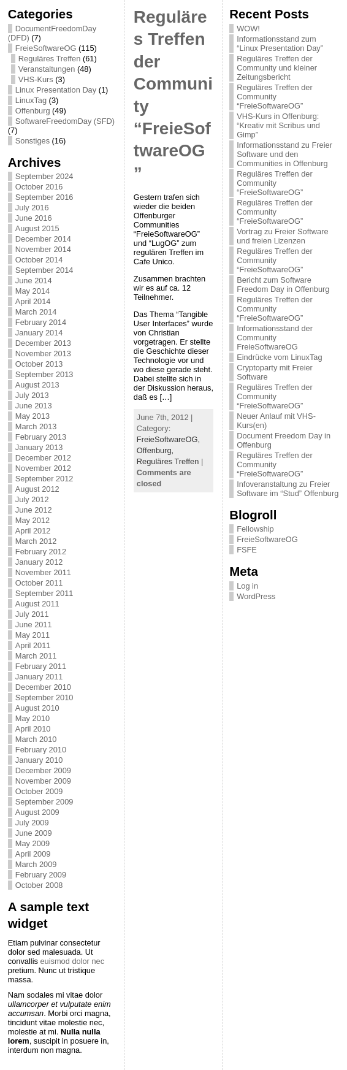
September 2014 (44, 270)
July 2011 (32, 614)
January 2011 (39, 676)
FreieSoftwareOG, (168, 439)
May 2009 (32, 843)
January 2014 (39, 332)
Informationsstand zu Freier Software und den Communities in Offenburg (284, 154)
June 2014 (33, 280)
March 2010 (36, 739)
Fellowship (255, 528)
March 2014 (36, 311)
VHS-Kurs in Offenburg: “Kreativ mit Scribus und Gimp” (278, 125)
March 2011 (36, 655)
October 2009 (39, 791)
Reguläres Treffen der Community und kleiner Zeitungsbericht (277, 68)
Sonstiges (32, 140)
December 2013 (43, 343)
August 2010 (37, 708)
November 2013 (43, 353)
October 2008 (39, 885)
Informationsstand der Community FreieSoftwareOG (275, 337)
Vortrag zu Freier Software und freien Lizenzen (282, 236)
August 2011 (37, 603)
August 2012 (37, 489)
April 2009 (33, 853)
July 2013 (32, 395)
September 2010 (44, 697)
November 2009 (43, 780)
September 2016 (44, 197)
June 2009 (33, 833)
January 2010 (39, 760)
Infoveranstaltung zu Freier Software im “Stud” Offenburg (287, 489)
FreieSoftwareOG (46, 48)
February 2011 (40, 666)
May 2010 (32, 718)
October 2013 (39, 364)
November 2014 (43, 249)
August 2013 (37, 384)
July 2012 (32, 499)
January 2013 (39, 447)
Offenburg (32, 110)
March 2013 (36, 426)
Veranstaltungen (46, 69)
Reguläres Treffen (49, 58)
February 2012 (40, 551)
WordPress (256, 596)
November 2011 (43, 572)
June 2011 (33, 624)
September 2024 (44, 176)
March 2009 (36, 864)
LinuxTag (31, 100)
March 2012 (36, 541)
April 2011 (33, 645)
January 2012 (39, 562)
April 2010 (33, 728)
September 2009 (44, 801)
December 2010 (43, 687)
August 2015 (37, 228)
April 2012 (33, 530)
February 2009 (40, 874)
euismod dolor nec (72, 961)
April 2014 (33, 301)
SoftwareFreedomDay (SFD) (65, 121)
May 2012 (32, 520)
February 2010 (40, 749)
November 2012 (43, 468)
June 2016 (33, 218)
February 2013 (40, 436)
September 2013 (44, 374)
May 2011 (32, 635)
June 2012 (33, 509)
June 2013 (33, 405)
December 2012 (43, 457)
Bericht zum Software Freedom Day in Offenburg (283, 284)
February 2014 (40, 322)
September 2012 (44, 478)
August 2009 (37, 812)
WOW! (248, 28)
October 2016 (39, 186)
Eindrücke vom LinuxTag (279, 357)
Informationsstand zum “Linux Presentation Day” (280, 43)
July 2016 (32, 207)
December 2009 (43, 770)
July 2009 (32, 822)
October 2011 (39, 582)
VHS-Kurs (35, 79)
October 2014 (39, 259)
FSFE (247, 549)
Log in (247, 585)
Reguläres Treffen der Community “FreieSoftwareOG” (275, 96)
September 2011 (44, 593)
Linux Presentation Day (55, 89)
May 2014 (32, 291)
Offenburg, (155, 450)
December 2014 (43, 238)
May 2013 (32, 416)
